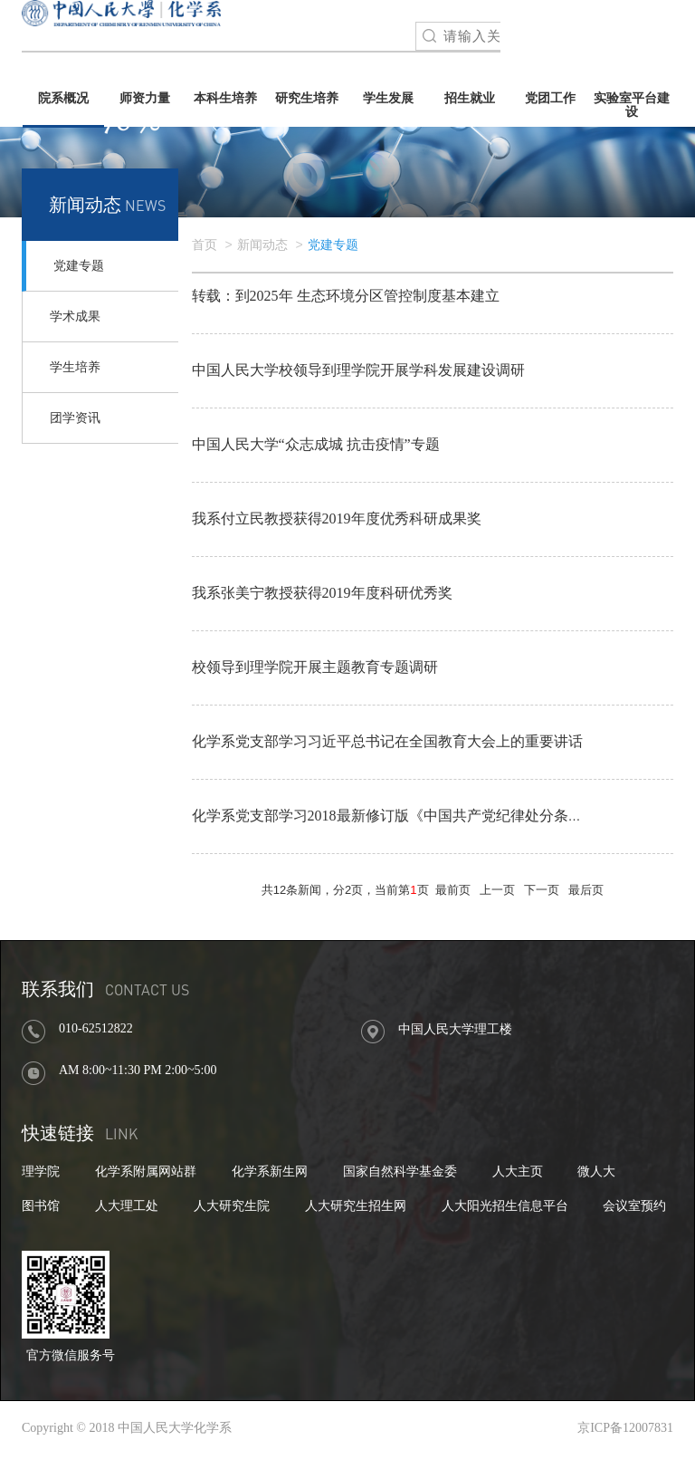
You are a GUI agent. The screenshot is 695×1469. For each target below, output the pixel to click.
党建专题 (78, 266)
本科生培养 (225, 98)
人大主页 (517, 1171)
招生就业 (469, 98)
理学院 (41, 1171)
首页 (204, 245)
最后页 (586, 890)
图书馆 (41, 1206)
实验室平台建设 (632, 105)
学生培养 (75, 367)
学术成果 (75, 316)
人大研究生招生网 (355, 1206)
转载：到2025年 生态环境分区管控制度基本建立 (346, 295)
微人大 (596, 1171)
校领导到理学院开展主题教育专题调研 (315, 667)
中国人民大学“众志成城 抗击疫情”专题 (316, 444)
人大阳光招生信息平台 (505, 1206)
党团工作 (550, 98)
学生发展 (388, 98)
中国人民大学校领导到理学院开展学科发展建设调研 (358, 370)
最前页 (453, 890)
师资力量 (144, 98)
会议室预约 (634, 1206)
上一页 (497, 890)
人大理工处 (126, 1206)
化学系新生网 (270, 1171)
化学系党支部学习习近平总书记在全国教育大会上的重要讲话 (387, 741)
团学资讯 (75, 418)
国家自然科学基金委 (400, 1171)
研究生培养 (306, 98)
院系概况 (63, 98)
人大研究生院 (232, 1206)
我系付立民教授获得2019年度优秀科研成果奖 (336, 518)
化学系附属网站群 (145, 1171)
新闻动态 (262, 245)
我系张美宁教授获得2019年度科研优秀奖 (322, 592)
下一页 (541, 890)
